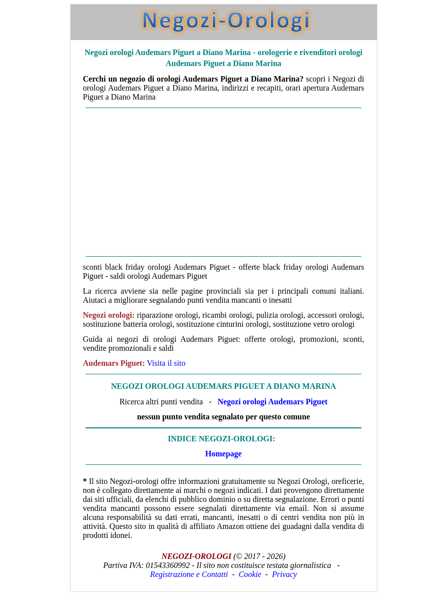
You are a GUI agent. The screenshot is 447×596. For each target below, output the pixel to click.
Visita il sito (166, 363)
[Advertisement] (223, 182)
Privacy (284, 574)
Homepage (223, 453)
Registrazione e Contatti (189, 574)
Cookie (250, 574)
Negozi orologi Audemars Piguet (273, 401)
